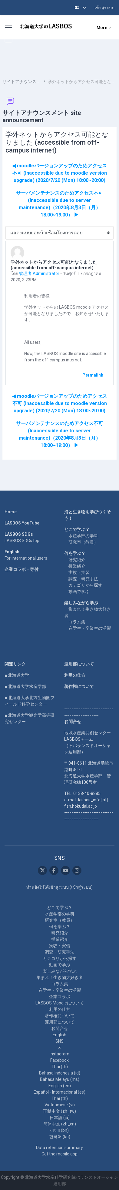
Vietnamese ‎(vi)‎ (60, 1104)
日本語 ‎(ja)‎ (60, 1117)
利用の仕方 (74, 675)
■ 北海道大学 (17, 675)
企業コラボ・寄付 (21, 569)
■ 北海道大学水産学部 (25, 686)
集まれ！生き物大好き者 (59, 977)
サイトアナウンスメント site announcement (21, 81)
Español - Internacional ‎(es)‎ (59, 1092)
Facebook (59, 1060)
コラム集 (76, 621)
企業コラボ (59, 996)
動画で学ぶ (79, 591)
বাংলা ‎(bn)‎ (59, 1130)
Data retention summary (59, 1147)
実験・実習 (79, 572)
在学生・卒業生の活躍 (89, 628)
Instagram (59, 1053)
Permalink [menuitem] (92, 375)
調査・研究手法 (83, 578)
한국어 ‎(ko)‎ (59, 1136)
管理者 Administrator (39, 273)
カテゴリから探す (85, 585)
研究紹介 (76, 559)
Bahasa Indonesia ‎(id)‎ (59, 1073)
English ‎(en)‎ (59, 1085)
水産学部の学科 (83, 535)
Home (11, 511)
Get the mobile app (59, 1153)
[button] (80, 7)
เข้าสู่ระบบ (104, 7)
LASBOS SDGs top (22, 540)
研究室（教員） (83, 542)
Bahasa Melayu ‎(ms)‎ (59, 1079)
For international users (26, 558)
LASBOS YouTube (22, 523)
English (59, 1034)
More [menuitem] (102, 27)
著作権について (79, 686)
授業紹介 (76, 566)
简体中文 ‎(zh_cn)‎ (59, 1123)
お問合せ (59, 1028)
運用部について (79, 664)
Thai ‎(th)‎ (59, 1066)
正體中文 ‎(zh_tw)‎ (59, 1111)
